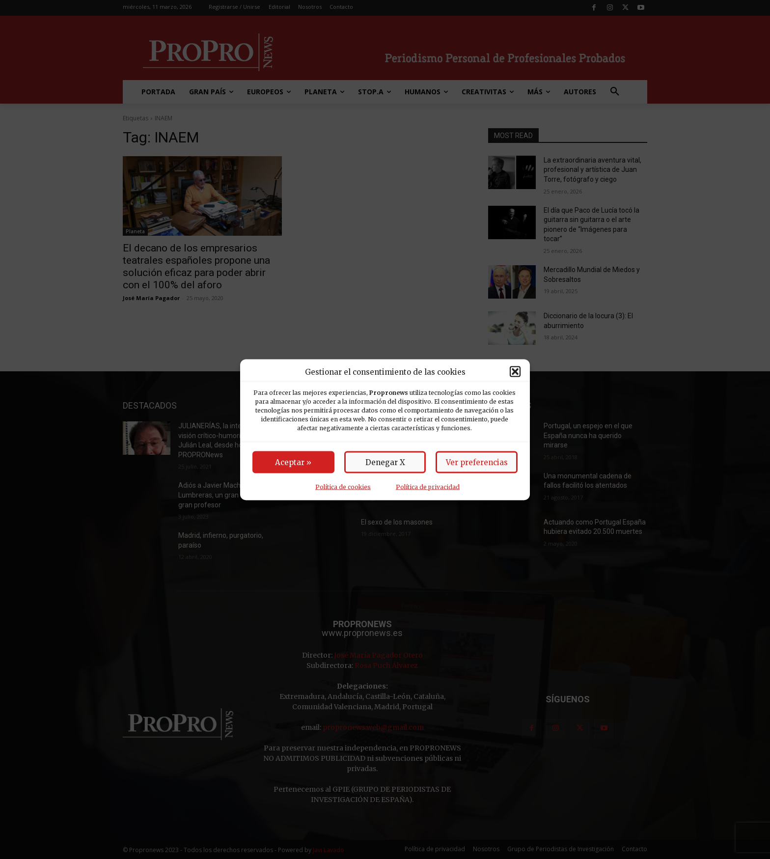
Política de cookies (343, 486)
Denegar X (385, 462)
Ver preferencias (477, 462)
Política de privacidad (428, 486)
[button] (515, 372)
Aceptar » (293, 462)
